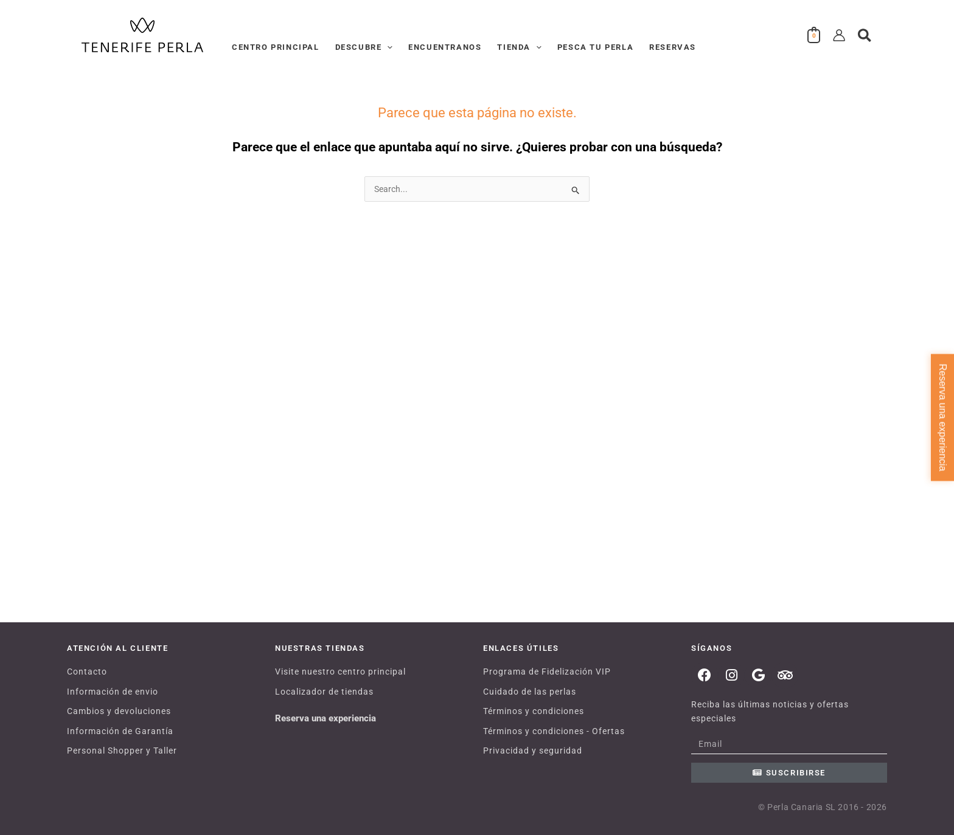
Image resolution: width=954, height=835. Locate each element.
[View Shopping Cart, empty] (814, 35)
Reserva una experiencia (325, 718)
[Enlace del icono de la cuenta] (839, 35)
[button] (386, 47)
